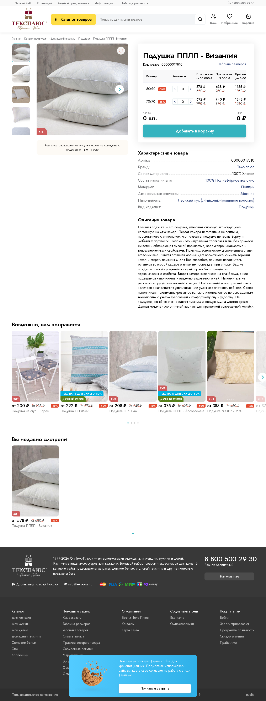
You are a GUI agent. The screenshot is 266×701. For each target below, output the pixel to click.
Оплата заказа (73, 636)
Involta (249, 695)
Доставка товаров (76, 630)
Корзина (248, 19)
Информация (104, 3)
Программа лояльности (237, 630)
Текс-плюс (245, 167)
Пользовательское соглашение (35, 695)
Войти (224, 617)
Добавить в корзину (194, 131)
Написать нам (229, 576)
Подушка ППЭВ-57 (74, 411)
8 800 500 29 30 (243, 3)
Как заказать (72, 617)
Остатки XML (23, 3)
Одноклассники (182, 623)
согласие (156, 670)
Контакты (128, 623)
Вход (213, 19)
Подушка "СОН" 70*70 (224, 411)
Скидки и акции (232, 636)
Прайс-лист (228, 642)
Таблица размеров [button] (232, 64)
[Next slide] (119, 89)
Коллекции (44, 3)
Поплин (247, 187)
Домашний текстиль (62, 38)
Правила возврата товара (81, 642)
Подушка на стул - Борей (30, 411)
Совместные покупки (78, 648)
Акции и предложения (73, 3)
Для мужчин (21, 623)
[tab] (128, 423)
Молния (247, 193)
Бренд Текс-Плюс (135, 617)
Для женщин (21, 617)
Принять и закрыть (154, 688)
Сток (15, 648)
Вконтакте (177, 617)
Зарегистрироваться (234, 623)
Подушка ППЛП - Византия (32, 525)
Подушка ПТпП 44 (123, 411)
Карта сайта (130, 630)
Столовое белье (24, 642)
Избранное (229, 19)
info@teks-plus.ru (80, 584)
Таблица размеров (135, 3)
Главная (16, 38)
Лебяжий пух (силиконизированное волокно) (216, 200)
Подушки (84, 38)
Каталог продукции (35, 38)
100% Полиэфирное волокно (229, 180)
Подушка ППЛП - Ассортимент (181, 411)
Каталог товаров (73, 19)
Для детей (20, 630)
